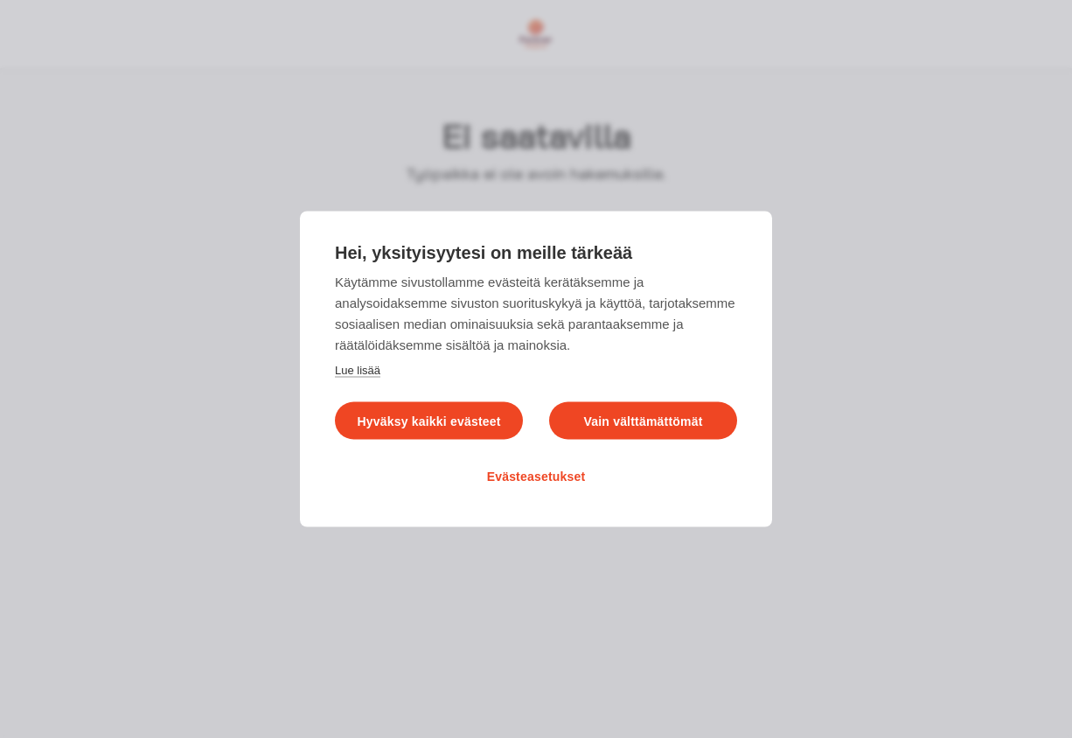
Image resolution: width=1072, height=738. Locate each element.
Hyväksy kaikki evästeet (428, 421)
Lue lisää (357, 370)
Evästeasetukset (536, 477)
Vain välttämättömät (642, 421)
